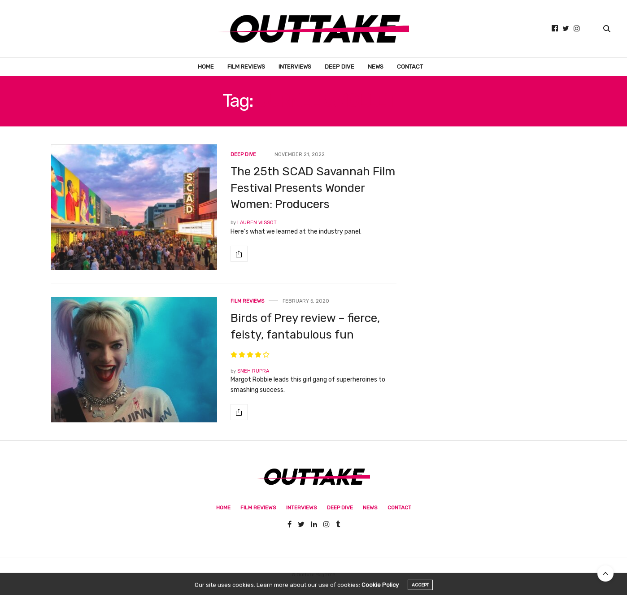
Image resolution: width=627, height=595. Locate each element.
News (375, 66)
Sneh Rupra (253, 371)
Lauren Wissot (257, 223)
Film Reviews (246, 66)
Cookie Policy (380, 589)
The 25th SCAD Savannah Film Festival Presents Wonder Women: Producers (313, 188)
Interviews (295, 66)
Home (206, 66)
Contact (410, 66)
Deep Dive (339, 66)
